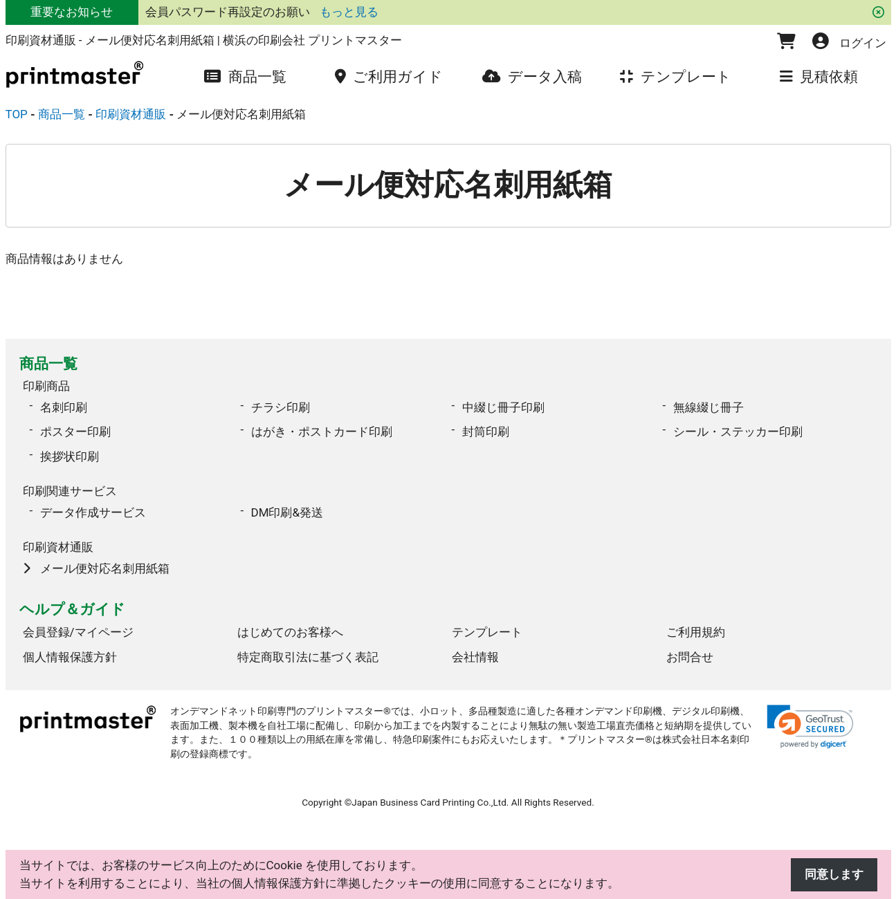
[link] (810, 726)
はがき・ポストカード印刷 (321, 431)
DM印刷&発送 (287, 512)
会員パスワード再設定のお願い (229, 12)
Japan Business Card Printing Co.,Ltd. (430, 802)
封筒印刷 (485, 431)
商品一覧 (48, 363)
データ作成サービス (93, 512)
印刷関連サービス (70, 491)
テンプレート (487, 632)
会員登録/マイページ (78, 632)
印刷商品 (46, 386)
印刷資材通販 (58, 547)
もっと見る (349, 12)
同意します (834, 874)
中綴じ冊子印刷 (503, 407)
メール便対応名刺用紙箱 (105, 568)
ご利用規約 (695, 632)
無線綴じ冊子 (708, 407)
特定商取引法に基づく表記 (307, 657)
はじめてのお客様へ (290, 632)
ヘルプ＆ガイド (72, 609)
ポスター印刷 (75, 431)
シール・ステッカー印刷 (738, 431)
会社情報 (475, 657)
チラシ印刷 (280, 407)
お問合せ (689, 657)
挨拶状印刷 (69, 456)
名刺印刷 (63, 407)
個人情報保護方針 (70, 657)
